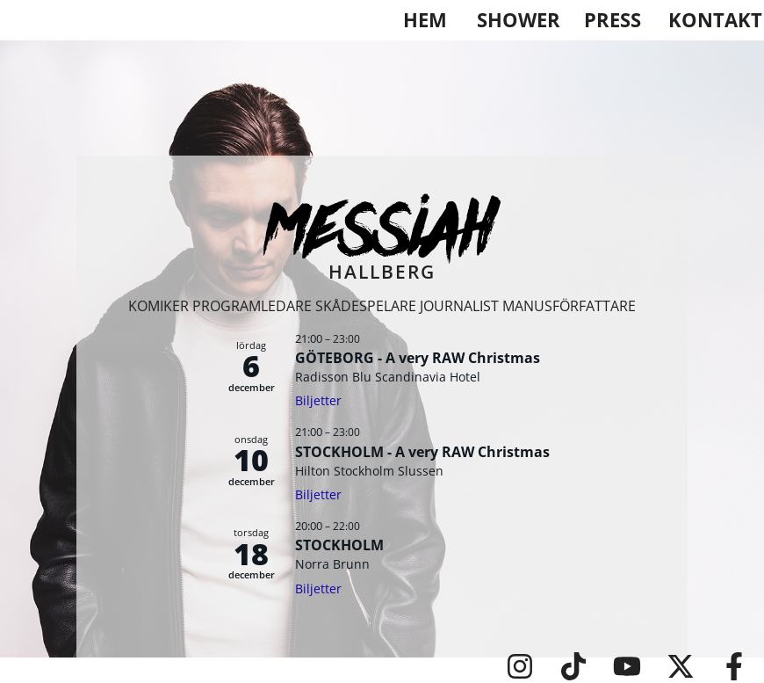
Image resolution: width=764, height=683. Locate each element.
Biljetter (318, 400)
